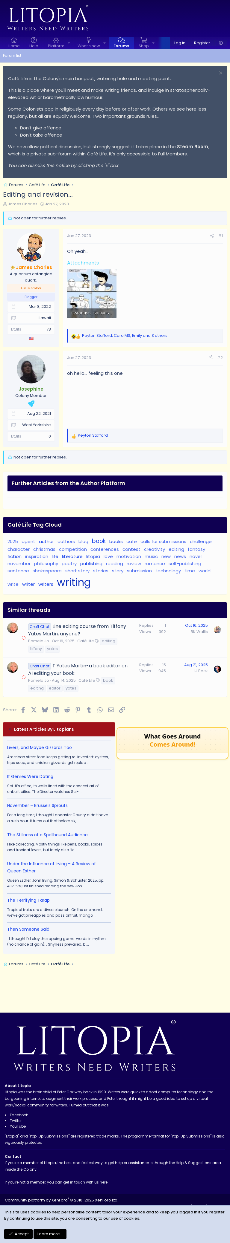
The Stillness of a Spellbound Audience (47, 835)
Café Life (85, 641)
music (151, 556)
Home (14, 46)
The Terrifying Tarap (28, 900)
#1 (220, 235)
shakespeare (47, 571)
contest (131, 549)
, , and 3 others (124, 335)
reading (114, 563)
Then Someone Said (28, 929)
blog (83, 541)
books (116, 541)
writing (74, 582)
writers (45, 584)
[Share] (212, 236)
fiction (14, 556)
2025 (12, 541)
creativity (154, 549)
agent (28, 541)
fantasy (196, 549)
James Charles (22, 204)
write (13, 584)
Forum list (12, 55)
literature (72, 556)
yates (52, 649)
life (55, 556)
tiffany (36, 649)
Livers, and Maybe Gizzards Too (39, 747)
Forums (121, 46)
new (166, 556)
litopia (93, 556)
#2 (220, 357)
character (18, 549)
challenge (201, 541)
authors (66, 541)
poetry (69, 563)
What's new (89, 46)
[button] (69, 43)
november (19, 563)
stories (100, 571)
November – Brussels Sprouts (37, 805)
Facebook (19, 1114)
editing (176, 549)
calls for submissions (163, 541)
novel (196, 556)
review (134, 563)
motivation (128, 556)
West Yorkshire (36, 425)
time (189, 571)
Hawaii (44, 318)
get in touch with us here (85, 1182)
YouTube (18, 1126)
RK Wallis (199, 632)
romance (155, 563)
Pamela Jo (38, 641)
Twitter (16, 1120)
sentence (18, 571)
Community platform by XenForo (61, 1200)
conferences (104, 549)
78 (48, 329)
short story (77, 571)
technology (168, 571)
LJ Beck (201, 671)
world (205, 571)
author (46, 541)
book (99, 541)
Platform (56, 46)
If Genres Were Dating (30, 776)
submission (139, 571)
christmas (44, 549)
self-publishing (185, 563)
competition (73, 549)
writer (28, 584)
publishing (91, 563)
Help (33, 46)
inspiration (36, 556)
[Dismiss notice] (220, 74)
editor (54, 688)
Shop (144, 46)
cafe (131, 541)
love (108, 556)
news (180, 556)
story (117, 571)
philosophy (46, 563)
